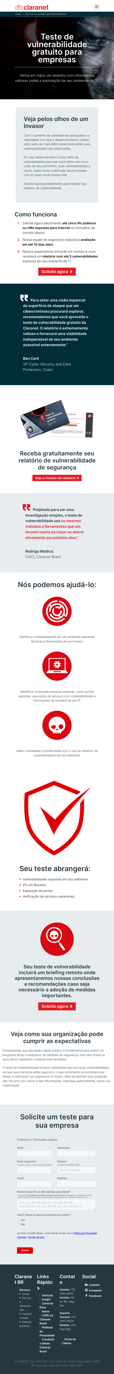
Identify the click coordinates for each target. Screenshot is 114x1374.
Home (18, 14)
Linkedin (94, 1285)
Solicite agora (55, 271)
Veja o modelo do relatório (55, 478)
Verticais (47, 1295)
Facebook (95, 1296)
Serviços (24, 1290)
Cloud (25, 1294)
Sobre (45, 1311)
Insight (46, 1299)
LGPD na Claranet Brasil (46, 1319)
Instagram (95, 1290)
